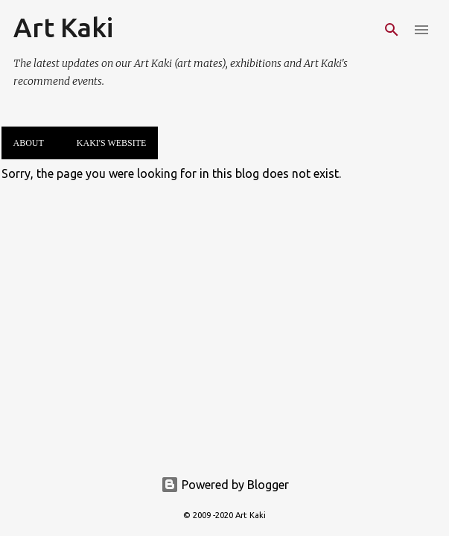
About (28, 143)
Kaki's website (112, 143)
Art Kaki (63, 27)
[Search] (392, 30)
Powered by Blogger (225, 484)
